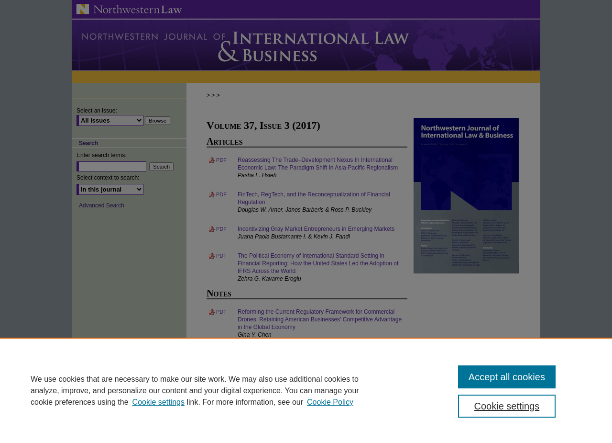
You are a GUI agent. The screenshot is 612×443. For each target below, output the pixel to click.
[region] (306, 390)
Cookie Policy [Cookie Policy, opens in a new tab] (330, 402)
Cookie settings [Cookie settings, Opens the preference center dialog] (507, 406)
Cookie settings (158, 402)
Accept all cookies (507, 377)
